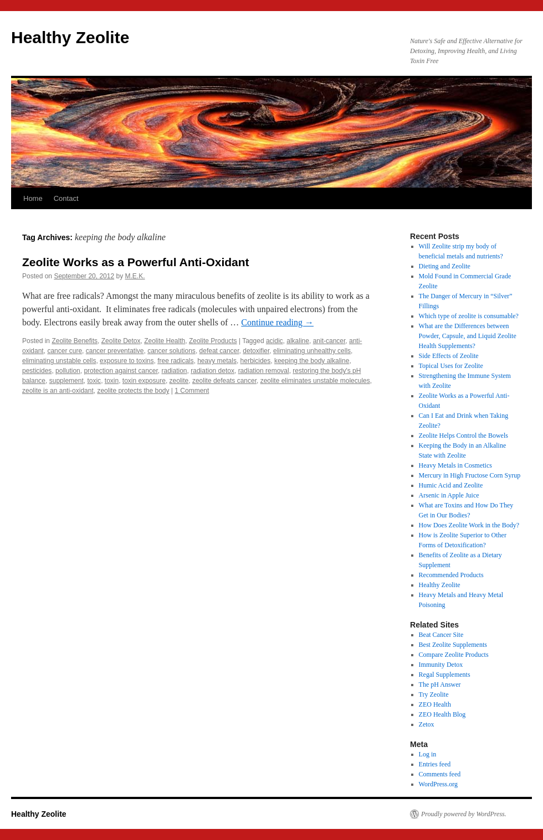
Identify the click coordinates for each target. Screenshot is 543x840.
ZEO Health (435, 704)
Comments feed (440, 774)
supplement (66, 381)
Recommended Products (451, 575)
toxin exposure (144, 381)
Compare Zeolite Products (454, 654)
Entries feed (435, 764)
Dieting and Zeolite (444, 266)
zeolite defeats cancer (224, 381)
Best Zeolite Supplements (453, 645)
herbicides (255, 361)
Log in (428, 754)
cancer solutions (171, 351)
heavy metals (217, 361)
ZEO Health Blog (442, 714)
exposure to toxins (126, 361)
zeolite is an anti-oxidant (58, 391)
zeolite (179, 381)
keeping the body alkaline (311, 361)
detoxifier (256, 351)
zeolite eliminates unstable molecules (315, 381)
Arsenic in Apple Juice (449, 495)
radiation (174, 371)
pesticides (37, 371)
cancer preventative (115, 351)
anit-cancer (329, 341)
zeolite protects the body (133, 391)
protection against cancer (120, 371)
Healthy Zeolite (70, 37)
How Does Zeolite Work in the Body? (469, 525)
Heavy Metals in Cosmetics (455, 465)
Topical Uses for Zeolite (451, 366)
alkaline (297, 341)
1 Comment (192, 391)
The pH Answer (440, 684)
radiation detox (212, 371)
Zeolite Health (164, 341)
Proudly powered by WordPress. (463, 814)
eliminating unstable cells (59, 361)
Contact (66, 198)
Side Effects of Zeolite (449, 356)
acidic (274, 341)
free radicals (175, 361)
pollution (67, 371)
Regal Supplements (444, 674)
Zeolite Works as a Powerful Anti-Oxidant (135, 262)
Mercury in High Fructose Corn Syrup (470, 475)
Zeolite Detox (121, 341)
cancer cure (64, 351)
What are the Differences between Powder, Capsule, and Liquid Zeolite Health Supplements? (467, 336)
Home (33, 198)
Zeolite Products (213, 341)
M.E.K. (135, 276)
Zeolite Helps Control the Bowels (463, 435)
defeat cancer (219, 351)
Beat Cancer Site (441, 635)
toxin (112, 381)
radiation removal (263, 371)
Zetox (426, 724)
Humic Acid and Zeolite (451, 485)
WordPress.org (438, 784)
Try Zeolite (434, 694)
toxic (94, 381)
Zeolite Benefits (75, 341)
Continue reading (277, 322)
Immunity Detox (441, 664)
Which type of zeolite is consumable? (469, 316)
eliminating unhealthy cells (312, 351)
